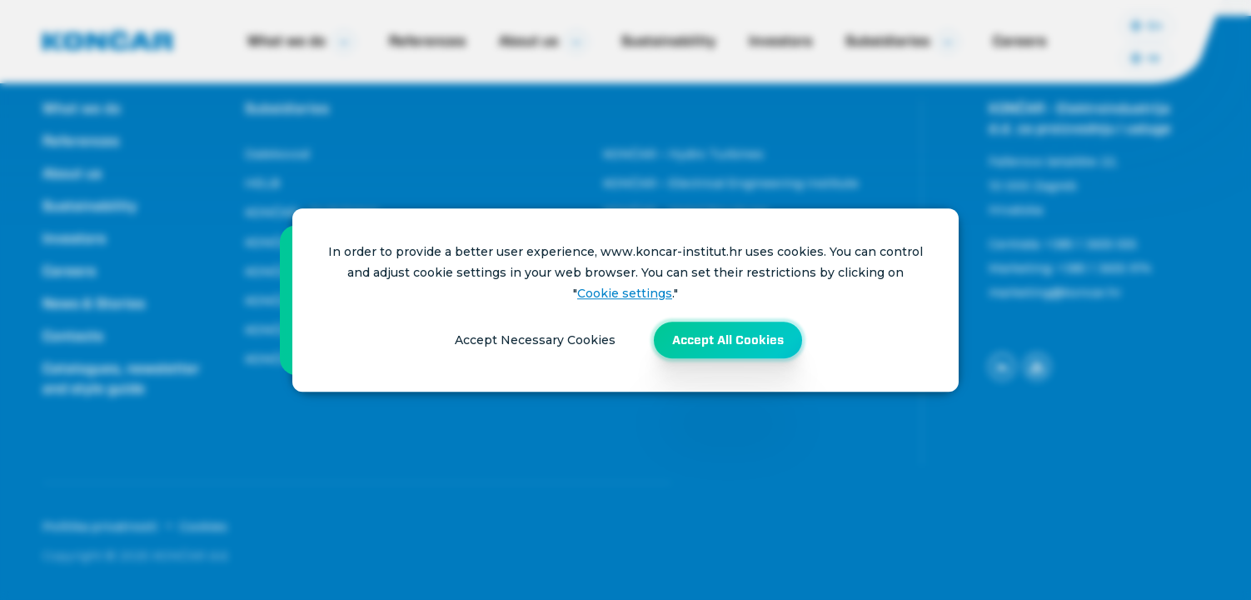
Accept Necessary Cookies (535, 340)
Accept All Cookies (728, 340)
